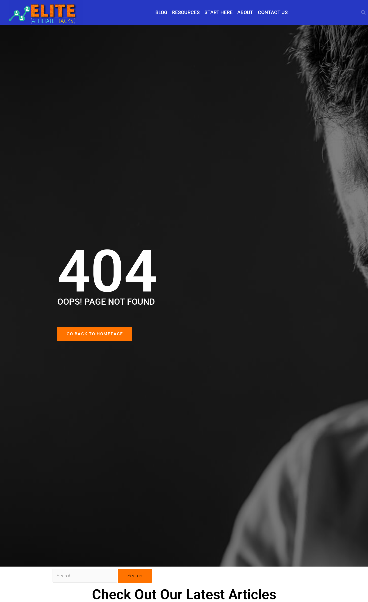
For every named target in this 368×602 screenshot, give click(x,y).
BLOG (161, 12)
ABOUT (245, 12)
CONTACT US (273, 12)
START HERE (218, 12)
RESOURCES (186, 12)
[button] (363, 12)
